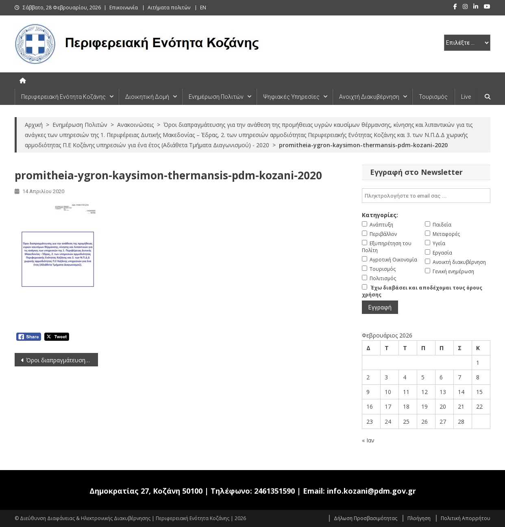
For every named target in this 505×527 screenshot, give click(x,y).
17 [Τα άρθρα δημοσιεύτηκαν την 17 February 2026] (388, 406)
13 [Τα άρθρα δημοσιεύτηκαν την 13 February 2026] (443, 392)
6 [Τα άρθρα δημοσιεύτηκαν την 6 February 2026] (441, 377)
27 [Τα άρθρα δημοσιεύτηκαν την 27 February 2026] (443, 421)
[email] (426, 195)
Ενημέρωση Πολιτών (216, 97)
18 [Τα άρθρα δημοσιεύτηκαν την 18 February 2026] (406, 406)
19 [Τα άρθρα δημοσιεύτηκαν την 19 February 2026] (424, 406)
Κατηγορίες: (380, 215)
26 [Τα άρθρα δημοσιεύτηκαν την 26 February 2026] (424, 421)
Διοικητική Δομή (147, 97)
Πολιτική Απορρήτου (465, 518)
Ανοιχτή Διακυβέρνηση (369, 97)
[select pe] (467, 43)
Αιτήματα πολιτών (169, 7)
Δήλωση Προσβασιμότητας (365, 518)
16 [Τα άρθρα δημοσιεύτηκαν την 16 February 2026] (369, 406)
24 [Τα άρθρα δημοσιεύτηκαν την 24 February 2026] (388, 421)
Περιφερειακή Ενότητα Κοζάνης (63, 97)
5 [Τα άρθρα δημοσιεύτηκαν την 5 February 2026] (422, 377)
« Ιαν (368, 440)
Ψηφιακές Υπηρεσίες (291, 97)
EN (203, 7)
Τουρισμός (433, 97)
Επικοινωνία (123, 7)
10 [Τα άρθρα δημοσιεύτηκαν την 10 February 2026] (388, 392)
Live (466, 97)
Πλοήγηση (419, 518)
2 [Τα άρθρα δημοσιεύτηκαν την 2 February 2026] (368, 377)
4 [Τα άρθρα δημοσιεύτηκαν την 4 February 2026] (404, 377)
